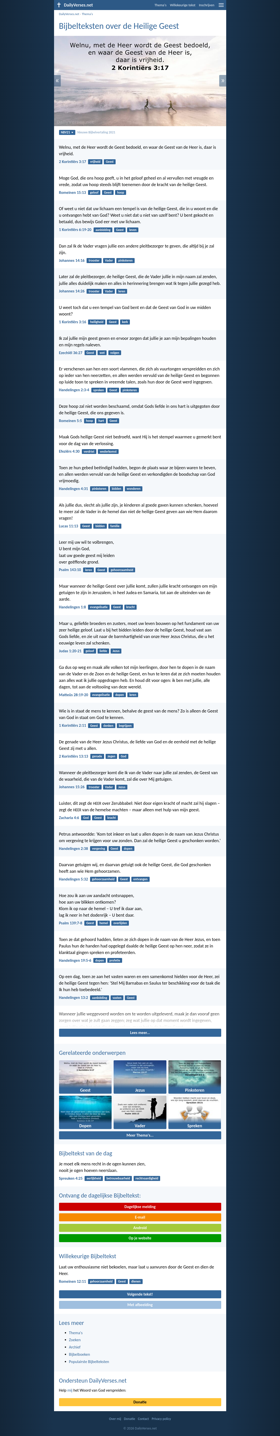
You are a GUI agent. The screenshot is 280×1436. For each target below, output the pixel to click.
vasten (117, 998)
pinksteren (125, 260)
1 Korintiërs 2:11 (72, 725)
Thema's (161, 5)
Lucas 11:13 (68, 526)
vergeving (98, 848)
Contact (143, 1419)
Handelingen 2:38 (73, 848)
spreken (98, 390)
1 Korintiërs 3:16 (72, 322)
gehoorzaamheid (122, 570)
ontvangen (140, 879)
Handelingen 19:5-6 (75, 960)
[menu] (221, 7)
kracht (130, 607)
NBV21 (67, 132)
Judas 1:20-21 (70, 651)
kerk (125, 322)
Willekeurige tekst (182, 5)
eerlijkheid (94, 1178)
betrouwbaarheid (118, 1178)
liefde (103, 651)
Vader (109, 260)
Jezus (116, 651)
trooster (94, 260)
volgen (114, 353)
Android (140, 1227)
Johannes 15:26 (72, 786)
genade (97, 756)
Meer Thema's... (140, 1135)
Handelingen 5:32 (73, 879)
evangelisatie (99, 607)
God (123, 756)
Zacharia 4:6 (69, 817)
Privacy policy (161, 1419)
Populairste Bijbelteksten (89, 1361)
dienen (136, 1281)
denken (108, 726)
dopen (119, 695)
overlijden (120, 923)
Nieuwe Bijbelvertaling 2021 (96, 132)
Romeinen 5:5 (70, 420)
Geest (110, 162)
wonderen (133, 489)
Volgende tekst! (140, 1294)
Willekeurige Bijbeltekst (87, 1256)
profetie (114, 960)
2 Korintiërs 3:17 (72, 161)
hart (101, 421)
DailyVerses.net (69, 14)
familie (115, 526)
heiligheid (96, 322)
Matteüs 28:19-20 (73, 694)
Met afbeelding (140, 1304)
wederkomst (108, 451)
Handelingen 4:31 (73, 488)
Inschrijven (206, 5)
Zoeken (75, 1339)
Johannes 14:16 (72, 260)
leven (132, 230)
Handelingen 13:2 (73, 997)
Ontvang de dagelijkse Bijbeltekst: (100, 1195)
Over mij (115, 1419)
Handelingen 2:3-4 (74, 389)
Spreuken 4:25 (71, 1178)
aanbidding (102, 230)
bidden (116, 489)
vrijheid (95, 162)
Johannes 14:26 (72, 291)
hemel (104, 923)
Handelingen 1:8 (72, 607)
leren (121, 291)
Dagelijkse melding (140, 1206)
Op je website (140, 1238)
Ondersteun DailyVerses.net (93, 1380)
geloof (94, 192)
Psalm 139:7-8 (70, 923)
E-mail (140, 1217)
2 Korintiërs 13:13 (73, 756)
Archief (75, 1347)
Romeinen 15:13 (72, 192)
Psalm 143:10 (70, 569)
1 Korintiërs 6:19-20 (75, 229)
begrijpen (125, 726)
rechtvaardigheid (146, 1178)
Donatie (139, 1402)
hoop (120, 192)
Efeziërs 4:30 (69, 451)
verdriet (89, 451)
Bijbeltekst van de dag (85, 1153)
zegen (111, 756)
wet (102, 353)
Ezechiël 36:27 (71, 352)
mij (69, 1390)
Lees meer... (140, 1032)
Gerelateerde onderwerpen (92, 1052)
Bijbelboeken (79, 1354)
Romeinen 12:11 (72, 1281)
